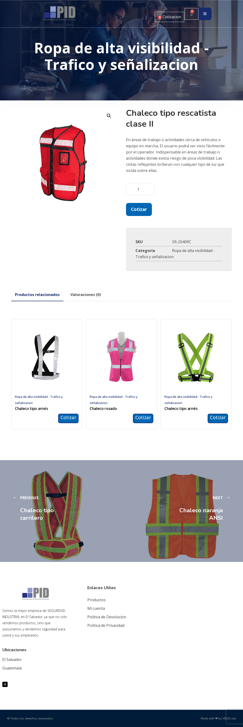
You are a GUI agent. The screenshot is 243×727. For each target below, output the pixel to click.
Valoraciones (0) (85, 294)
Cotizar (139, 209)
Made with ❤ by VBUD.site (218, 718)
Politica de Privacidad (105, 625)
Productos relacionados (37, 294)
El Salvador (12, 659)
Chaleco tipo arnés (31, 408)
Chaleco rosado (103, 408)
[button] (109, 116)
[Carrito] (191, 14)
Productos (96, 599)
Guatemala (12, 668)
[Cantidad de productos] (140, 189)
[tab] (37, 294)
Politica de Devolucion (106, 616)
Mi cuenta (96, 608)
